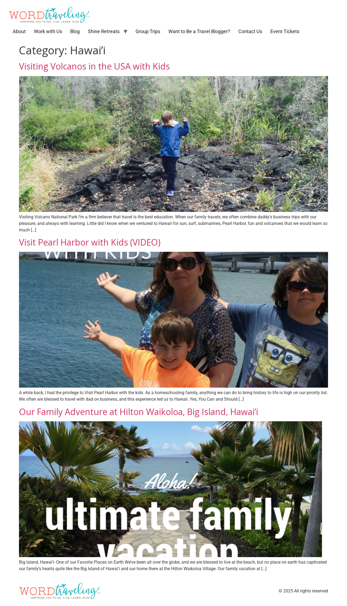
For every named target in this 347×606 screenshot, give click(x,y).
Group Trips (148, 31)
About (19, 31)
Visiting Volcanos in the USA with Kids (94, 66)
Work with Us (48, 31)
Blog (75, 31)
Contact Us (250, 31)
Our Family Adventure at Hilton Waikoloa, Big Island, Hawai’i (138, 411)
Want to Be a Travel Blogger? (199, 31)
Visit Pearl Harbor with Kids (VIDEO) (89, 242)
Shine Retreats (104, 31)
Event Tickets (284, 31)
